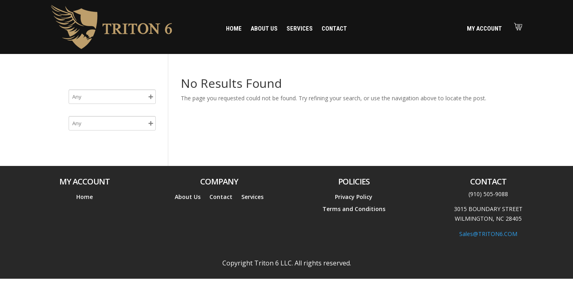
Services (299, 29)
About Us (264, 29)
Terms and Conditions (353, 209)
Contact (334, 29)
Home (234, 29)
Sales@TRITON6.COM (488, 234)
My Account (484, 28)
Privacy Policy (353, 197)
